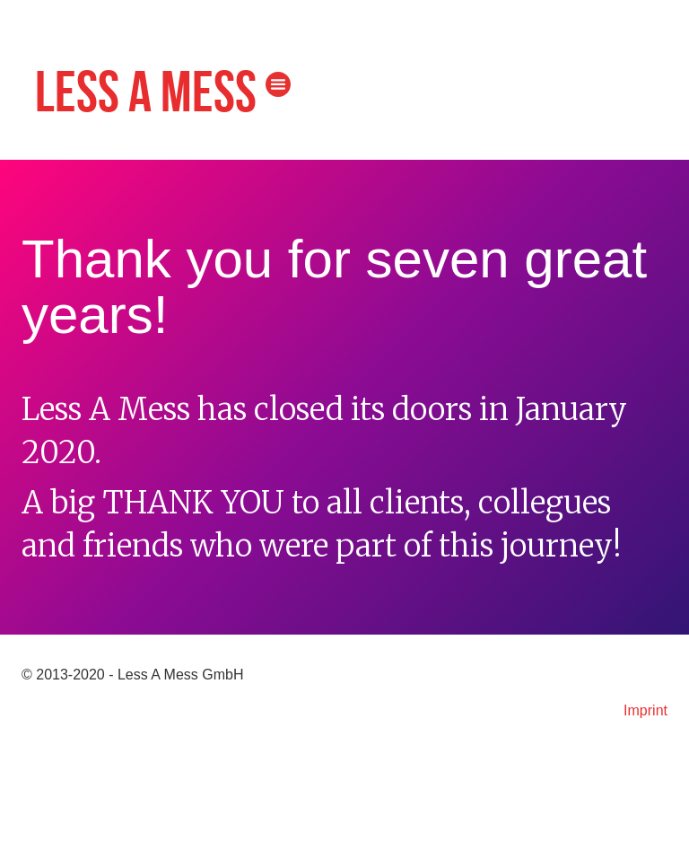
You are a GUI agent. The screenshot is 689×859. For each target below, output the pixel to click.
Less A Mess (146, 94)
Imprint (645, 710)
